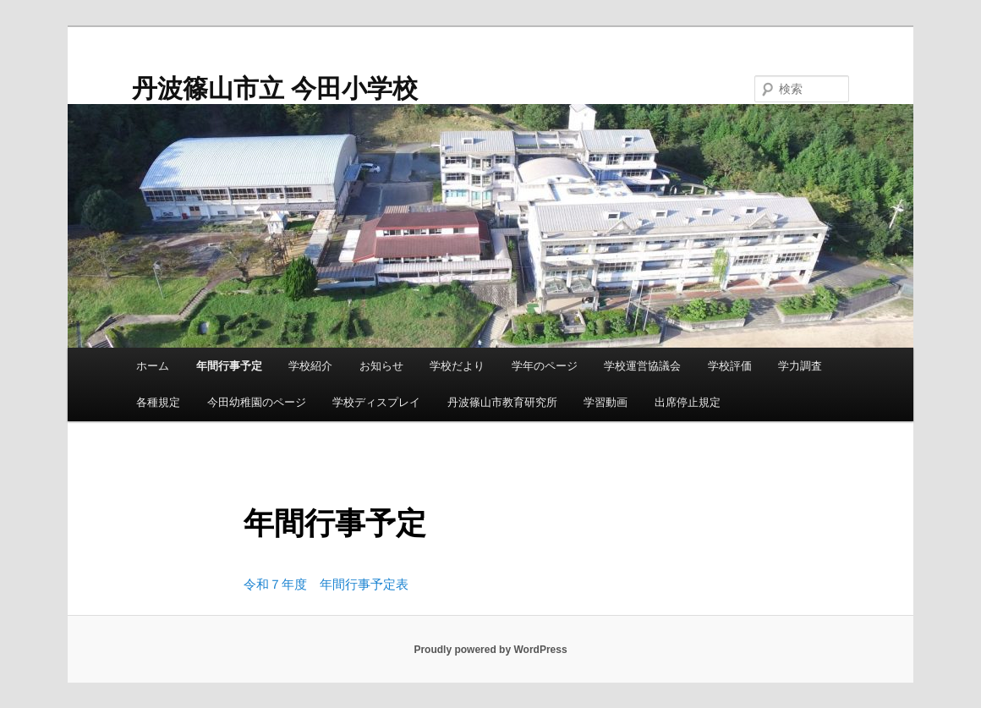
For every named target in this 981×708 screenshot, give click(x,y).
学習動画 (606, 402)
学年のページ (545, 365)
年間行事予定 (229, 365)
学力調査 (800, 365)
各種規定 (158, 402)
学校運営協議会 (642, 365)
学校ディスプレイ (376, 402)
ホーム (152, 365)
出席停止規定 (688, 402)
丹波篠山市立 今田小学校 (275, 88)
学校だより (457, 365)
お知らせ (381, 365)
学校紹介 (310, 365)
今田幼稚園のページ (256, 402)
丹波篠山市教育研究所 (502, 402)
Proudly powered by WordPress (490, 650)
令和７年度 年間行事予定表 (326, 584)
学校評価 (730, 365)
